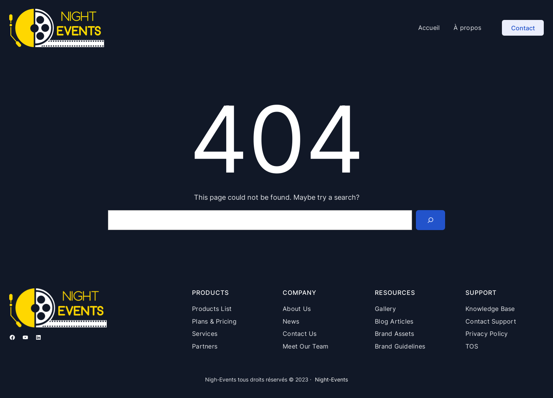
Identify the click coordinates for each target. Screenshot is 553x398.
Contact (523, 28)
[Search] (430, 220)
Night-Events (331, 379)
